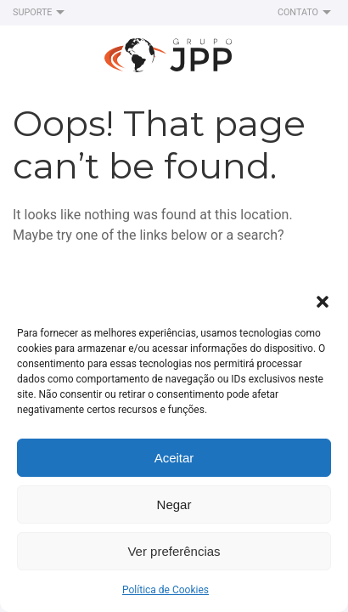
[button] (322, 300)
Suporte (41, 12)
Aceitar (174, 457)
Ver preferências (173, 551)
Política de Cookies (165, 590)
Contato (306, 12)
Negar (174, 504)
